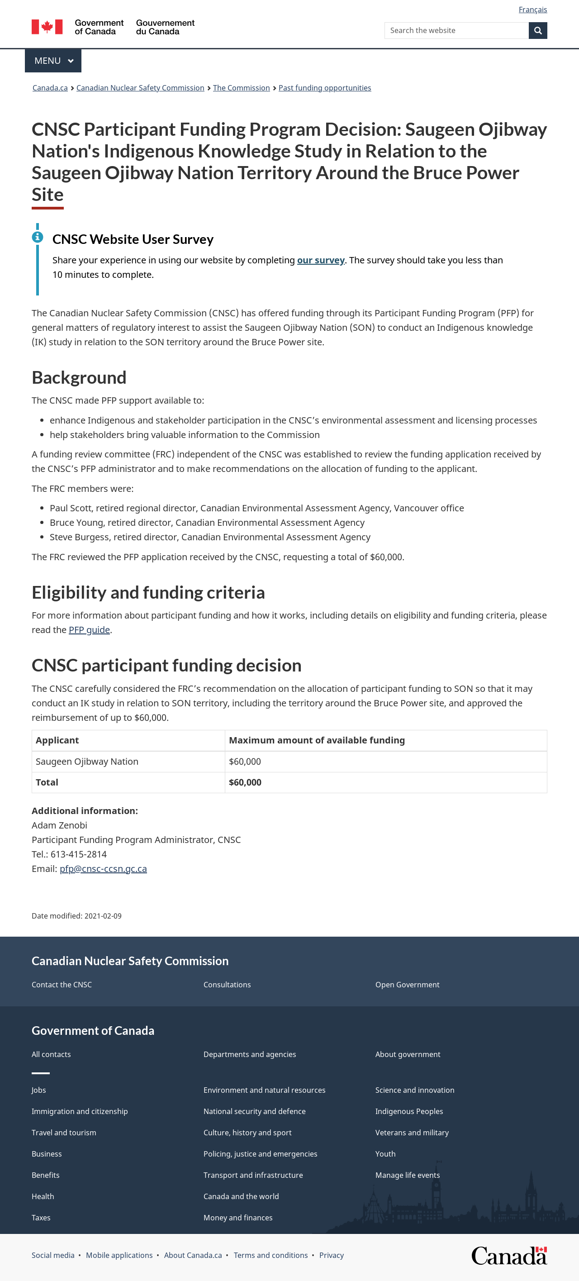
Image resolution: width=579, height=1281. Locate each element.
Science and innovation (415, 1090)
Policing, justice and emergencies (261, 1154)
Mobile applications (119, 1255)
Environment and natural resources (265, 1090)
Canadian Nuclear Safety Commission (140, 88)
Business (47, 1154)
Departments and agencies (250, 1054)
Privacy (331, 1255)
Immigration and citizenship (80, 1111)
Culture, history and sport (248, 1133)
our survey (321, 260)
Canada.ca (50, 88)
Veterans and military (412, 1133)
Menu (54, 60)
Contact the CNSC (62, 985)
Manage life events (407, 1175)
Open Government (407, 985)
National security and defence (255, 1111)
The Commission (241, 88)
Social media (53, 1255)
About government (408, 1054)
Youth (385, 1154)
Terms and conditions (271, 1255)
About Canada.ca (193, 1255)
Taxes (41, 1218)
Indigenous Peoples (409, 1111)
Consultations (227, 985)
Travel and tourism (64, 1133)
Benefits (46, 1175)
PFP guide (89, 630)
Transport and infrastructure (253, 1175)
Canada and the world (241, 1196)
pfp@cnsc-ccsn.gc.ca (103, 868)
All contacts (51, 1054)
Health (43, 1196)
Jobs (39, 1090)
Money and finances (238, 1218)
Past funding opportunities (325, 88)
